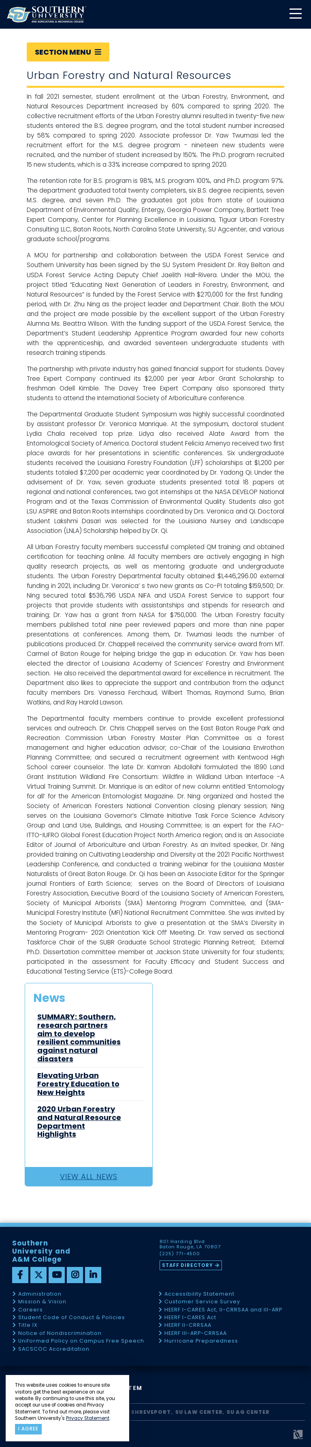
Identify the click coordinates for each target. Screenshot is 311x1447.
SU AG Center (248, 1412)
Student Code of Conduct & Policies (71, 1318)
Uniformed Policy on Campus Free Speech (81, 1341)
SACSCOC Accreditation (53, 1349)
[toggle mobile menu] (295, 14)
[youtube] (57, 1275)
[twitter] (38, 1275)
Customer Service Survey (202, 1302)
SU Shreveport (146, 1412)
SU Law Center (199, 1412)
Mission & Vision (42, 1302)
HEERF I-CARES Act (190, 1318)
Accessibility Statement (199, 1294)
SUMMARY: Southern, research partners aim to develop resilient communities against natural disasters (79, 1038)
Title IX (28, 1325)
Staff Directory (187, 1265)
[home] (46, 14)
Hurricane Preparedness (201, 1341)
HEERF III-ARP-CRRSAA (195, 1333)
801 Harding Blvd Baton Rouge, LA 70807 (190, 1244)
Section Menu (68, 52)
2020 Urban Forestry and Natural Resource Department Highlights (79, 1122)
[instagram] (75, 1275)
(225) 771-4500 (180, 1254)
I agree (28, 1429)
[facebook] (20, 1275)
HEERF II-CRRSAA (187, 1325)
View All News (88, 1176)
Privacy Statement (87, 1418)
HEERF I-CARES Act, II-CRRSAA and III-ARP (223, 1310)
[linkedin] (93, 1275)
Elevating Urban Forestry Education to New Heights (78, 1084)
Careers (30, 1310)
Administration (40, 1294)
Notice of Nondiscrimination (60, 1333)
